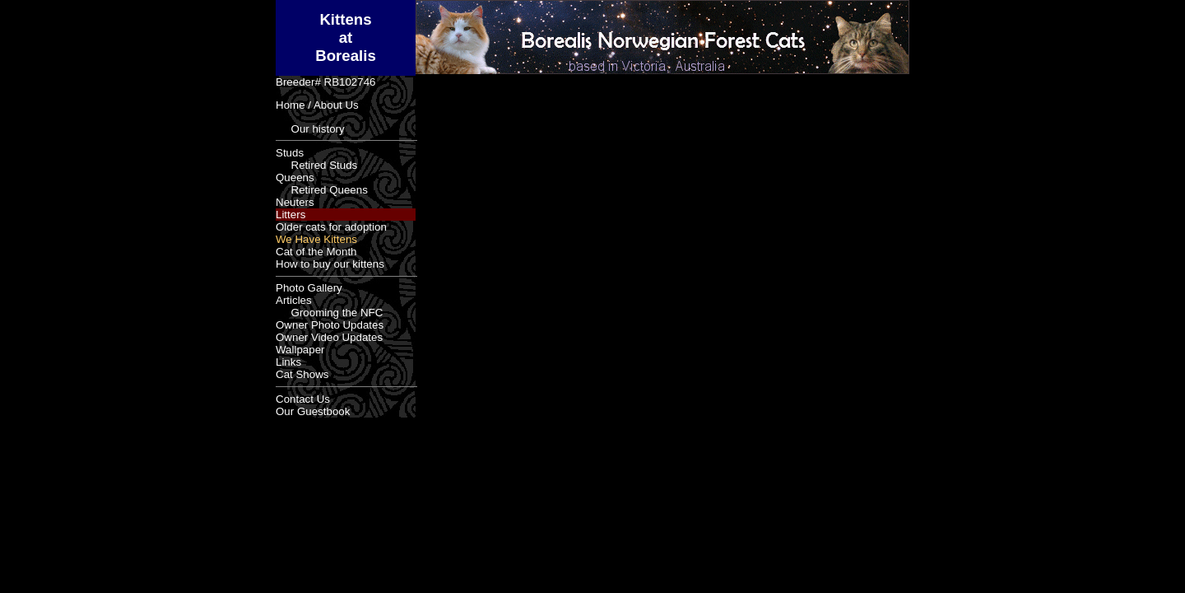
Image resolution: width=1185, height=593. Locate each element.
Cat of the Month (316, 251)
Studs (290, 153)
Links (288, 362)
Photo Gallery (309, 288)
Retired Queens (322, 190)
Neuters (295, 202)
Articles (294, 300)
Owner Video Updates (329, 337)
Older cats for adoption (331, 227)
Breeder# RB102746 (326, 82)
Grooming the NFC (329, 312)
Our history (310, 129)
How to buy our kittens (330, 264)
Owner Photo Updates (329, 325)
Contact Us (303, 399)
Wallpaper (300, 349)
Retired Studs (316, 165)
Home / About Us (317, 105)
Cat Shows (302, 374)
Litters (290, 214)
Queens (295, 177)
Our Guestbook (313, 411)
